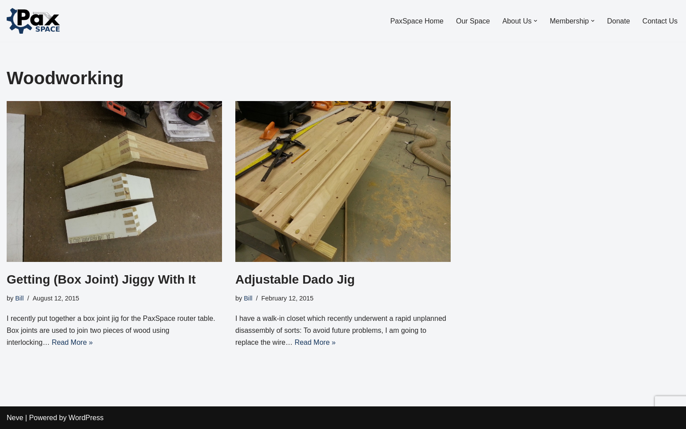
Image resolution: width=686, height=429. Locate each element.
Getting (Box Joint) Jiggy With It (101, 279)
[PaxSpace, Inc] (33, 21)
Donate (618, 21)
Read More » (72, 342)
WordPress (85, 417)
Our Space (473, 21)
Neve (15, 417)
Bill (19, 298)
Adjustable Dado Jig (295, 279)
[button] (535, 21)
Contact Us (660, 21)
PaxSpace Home (417, 21)
